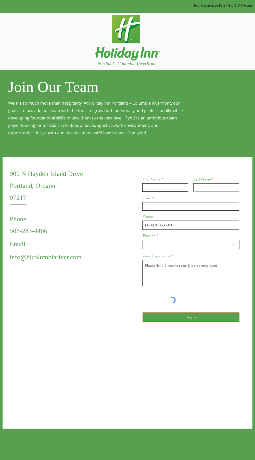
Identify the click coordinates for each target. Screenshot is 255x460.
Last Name (202, 179)
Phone (148, 216)
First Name (151, 179)
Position (149, 235)
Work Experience (156, 256)
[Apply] (191, 317)
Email (147, 198)
